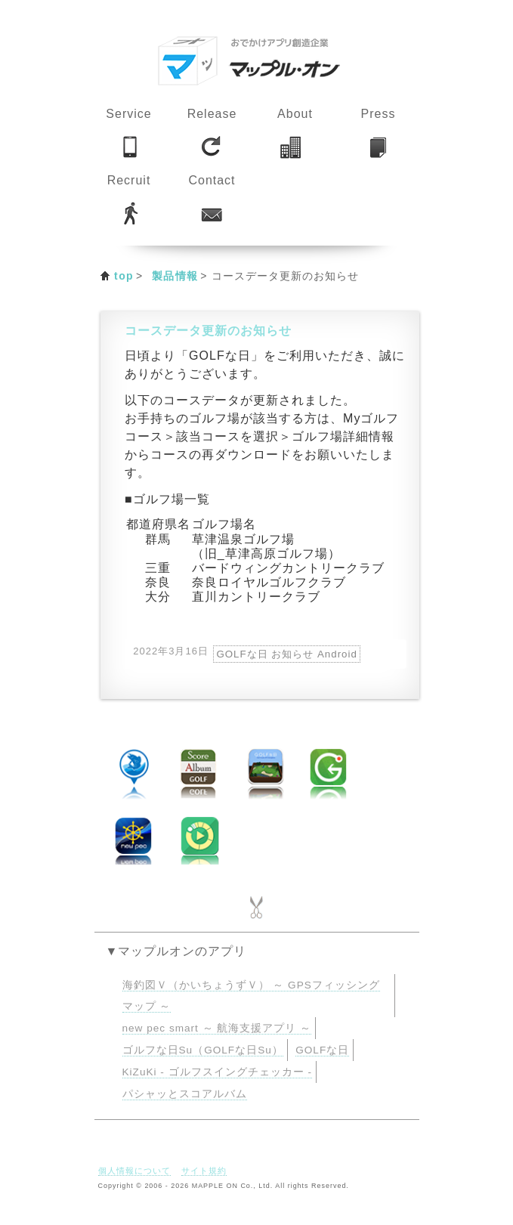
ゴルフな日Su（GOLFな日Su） (202, 1050)
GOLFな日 (322, 1050)
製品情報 (175, 276)
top (124, 276)
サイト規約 (204, 1170)
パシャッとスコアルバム (184, 1094)
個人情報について (134, 1170)
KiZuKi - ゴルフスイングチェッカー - (217, 1072)
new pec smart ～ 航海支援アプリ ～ (217, 1028)
